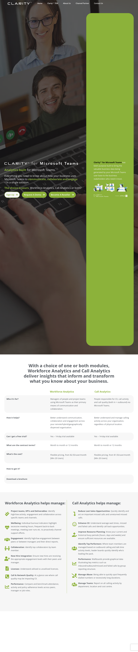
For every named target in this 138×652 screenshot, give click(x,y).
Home (39, 3)
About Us (67, 3)
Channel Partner (82, 3)
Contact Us (98, 3)
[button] (34, 195)
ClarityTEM (52, 3)
